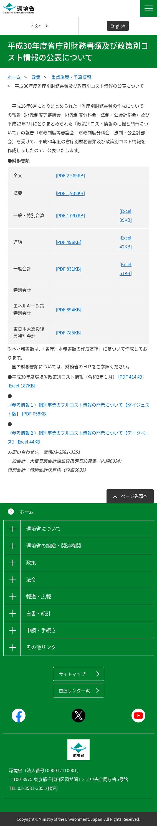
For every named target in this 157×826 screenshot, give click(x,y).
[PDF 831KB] (68, 268)
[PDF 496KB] (68, 242)
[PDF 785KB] (68, 332)
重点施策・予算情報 (71, 77)
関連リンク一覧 (74, 690)
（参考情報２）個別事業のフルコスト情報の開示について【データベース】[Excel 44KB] (78, 437)
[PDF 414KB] (131, 376)
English (117, 25)
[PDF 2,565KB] (70, 175)
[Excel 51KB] (126, 268)
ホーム (14, 77)
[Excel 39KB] (126, 215)
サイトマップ (72, 674)
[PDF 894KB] (68, 309)
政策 (36, 77)
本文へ (36, 25)
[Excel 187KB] (21, 385)
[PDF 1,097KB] (70, 215)
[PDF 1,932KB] (70, 193)
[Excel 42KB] (126, 242)
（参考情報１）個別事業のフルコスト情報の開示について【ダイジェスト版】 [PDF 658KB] (78, 409)
